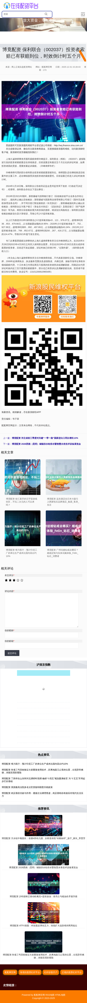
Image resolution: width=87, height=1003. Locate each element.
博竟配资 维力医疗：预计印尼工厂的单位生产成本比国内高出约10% (35, 764)
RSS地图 (49, 995)
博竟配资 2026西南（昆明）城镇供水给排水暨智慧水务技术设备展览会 (46, 444)
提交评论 (12, 653)
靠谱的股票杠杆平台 (30, 972)
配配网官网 (10, 972)
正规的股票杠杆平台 (72, 972)
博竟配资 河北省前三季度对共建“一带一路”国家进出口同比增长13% (45, 438)
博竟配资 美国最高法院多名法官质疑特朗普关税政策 (27, 787)
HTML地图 (60, 995)
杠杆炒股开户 (50, 972)
